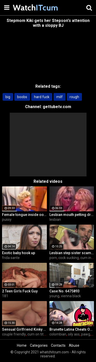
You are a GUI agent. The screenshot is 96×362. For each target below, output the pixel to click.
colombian (57, 334)
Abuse (74, 345)
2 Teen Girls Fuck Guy (20, 291)
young (54, 296)
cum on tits (36, 334)
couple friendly (14, 334)
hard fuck (41, 97)
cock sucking (68, 258)
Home (22, 345)
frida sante (11, 258)
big (7, 97)
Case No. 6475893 (64, 291)
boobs (22, 97)
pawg (85, 334)
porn (53, 258)
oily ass (74, 334)
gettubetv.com (57, 106)
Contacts (58, 345)
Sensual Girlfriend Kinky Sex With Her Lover (24, 329)
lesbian (55, 219)
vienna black (71, 296)
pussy (7, 219)
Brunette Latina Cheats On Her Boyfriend (71, 329)
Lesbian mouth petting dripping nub (71, 215)
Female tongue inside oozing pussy (24, 215)
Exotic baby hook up (18, 253)
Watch (25, 7)
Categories (39, 345)
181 (5, 296)
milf (59, 97)
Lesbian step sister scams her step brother (71, 253)
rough (74, 97)
